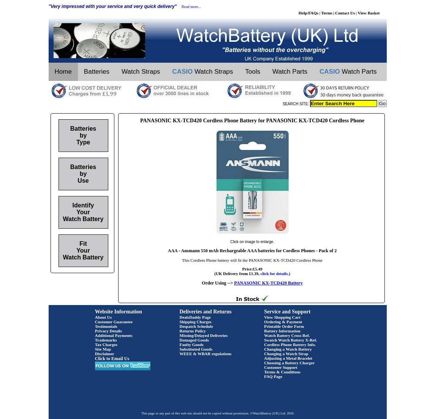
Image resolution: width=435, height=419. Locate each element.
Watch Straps (141, 71)
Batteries (96, 71)
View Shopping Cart (282, 317)
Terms (326, 13)
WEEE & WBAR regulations (206, 353)
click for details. (275, 273)
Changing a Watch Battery (288, 349)
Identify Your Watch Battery (83, 212)
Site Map (103, 349)
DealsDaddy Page (195, 317)
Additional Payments (114, 335)
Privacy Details (108, 331)
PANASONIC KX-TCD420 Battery (268, 283)
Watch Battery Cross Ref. (287, 335)
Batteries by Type (83, 135)
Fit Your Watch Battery (83, 250)
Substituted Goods (196, 349)
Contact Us (345, 13)
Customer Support (280, 367)
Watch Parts (289, 71)
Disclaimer (104, 353)
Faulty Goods (192, 344)
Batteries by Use (83, 174)
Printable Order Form (284, 326)
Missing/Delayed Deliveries (204, 335)
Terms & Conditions (282, 372)
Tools (252, 71)
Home (63, 71)
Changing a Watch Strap (286, 353)
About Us (103, 317)
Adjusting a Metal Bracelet (288, 358)
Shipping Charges (196, 321)
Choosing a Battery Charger (289, 362)
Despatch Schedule (196, 326)
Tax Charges (106, 344)
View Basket (369, 13)
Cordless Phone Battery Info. (290, 344)
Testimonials (106, 326)
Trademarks (106, 340)
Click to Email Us (112, 358)
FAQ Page (273, 376)
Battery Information (282, 331)
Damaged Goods (194, 340)
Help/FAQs (308, 13)
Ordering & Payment (283, 321)
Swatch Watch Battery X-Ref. (290, 340)
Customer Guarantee (114, 321)
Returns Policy (193, 331)
